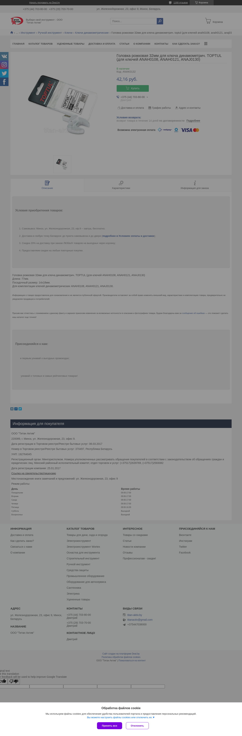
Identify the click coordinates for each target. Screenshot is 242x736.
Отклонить (137, 725)
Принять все (109, 725)
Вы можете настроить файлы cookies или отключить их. (119, 717)
